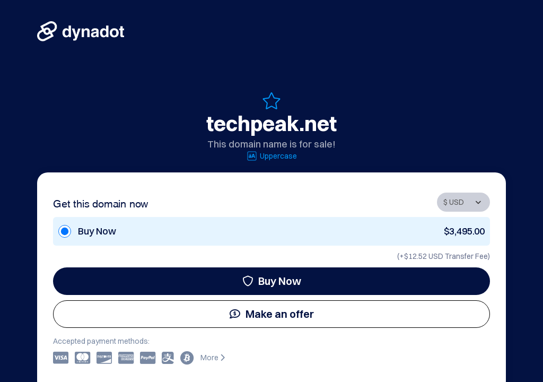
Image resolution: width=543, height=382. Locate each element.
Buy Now (271, 281)
